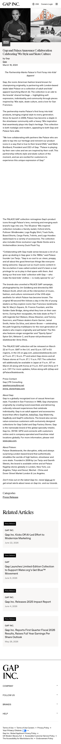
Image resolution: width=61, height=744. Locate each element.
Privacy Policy (43, 728)
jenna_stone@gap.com (14, 388)
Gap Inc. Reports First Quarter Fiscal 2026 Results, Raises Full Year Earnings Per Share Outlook (30, 633)
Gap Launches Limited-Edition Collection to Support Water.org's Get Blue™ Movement (29, 570)
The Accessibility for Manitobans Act (18, 738)
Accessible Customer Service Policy (40, 736)
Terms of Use (8, 728)
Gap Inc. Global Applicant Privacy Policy (19, 733)
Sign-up (48, 480)
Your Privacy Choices (12, 730)
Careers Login (47, 4)
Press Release (10, 497)
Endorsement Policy (44, 738)
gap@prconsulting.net (13, 385)
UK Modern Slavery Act (12, 736)
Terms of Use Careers (25, 728)
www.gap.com (10, 440)
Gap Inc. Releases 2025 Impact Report (28, 601)
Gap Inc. (9, 530)
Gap (5, 61)
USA (35, 4)
